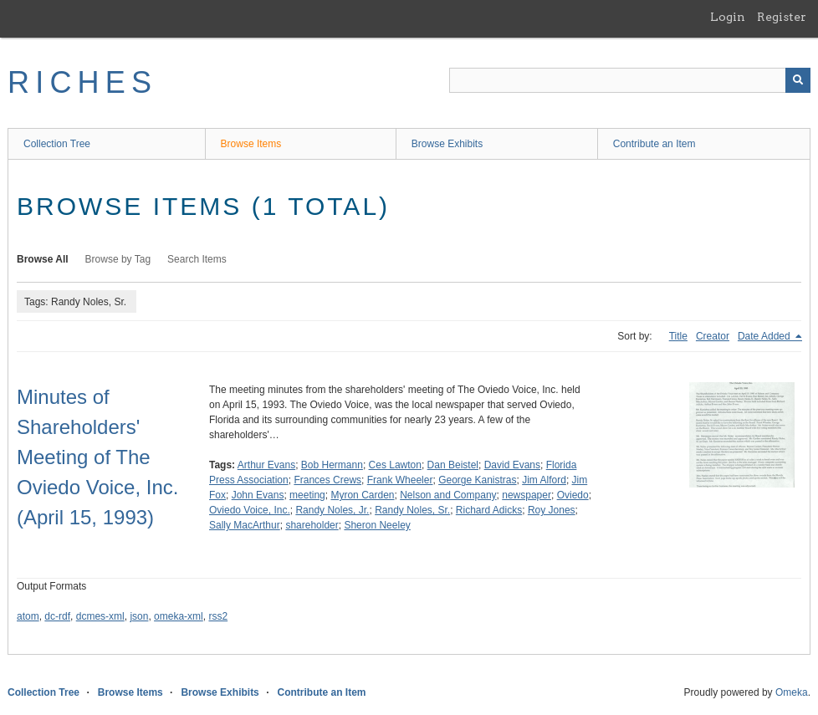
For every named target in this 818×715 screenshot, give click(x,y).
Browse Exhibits (447, 144)
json (139, 616)
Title (678, 336)
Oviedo (573, 495)
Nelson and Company (448, 495)
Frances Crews (327, 480)
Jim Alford (544, 480)
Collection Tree (56, 144)
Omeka (791, 692)
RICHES (82, 82)
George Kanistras (477, 480)
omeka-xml (178, 616)
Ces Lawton (395, 465)
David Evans (512, 465)
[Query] (629, 80)
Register (781, 16)
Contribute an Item (654, 144)
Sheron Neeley (377, 525)
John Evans (258, 495)
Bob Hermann (332, 465)
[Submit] (797, 80)
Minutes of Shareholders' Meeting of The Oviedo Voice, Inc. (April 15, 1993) (97, 457)
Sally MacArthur (244, 525)
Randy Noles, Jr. (332, 510)
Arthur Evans (266, 465)
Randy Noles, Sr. (412, 510)
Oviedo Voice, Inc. (249, 510)
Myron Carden (362, 495)
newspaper (526, 495)
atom (28, 616)
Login (727, 16)
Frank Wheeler (400, 480)
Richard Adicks (489, 510)
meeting (307, 495)
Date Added (765, 336)
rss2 (218, 616)
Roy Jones (551, 510)
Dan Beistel (452, 465)
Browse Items (251, 144)
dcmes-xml (100, 616)
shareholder (311, 525)
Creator (712, 336)
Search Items (197, 259)
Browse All (43, 259)
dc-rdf (57, 616)
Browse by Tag (118, 259)
